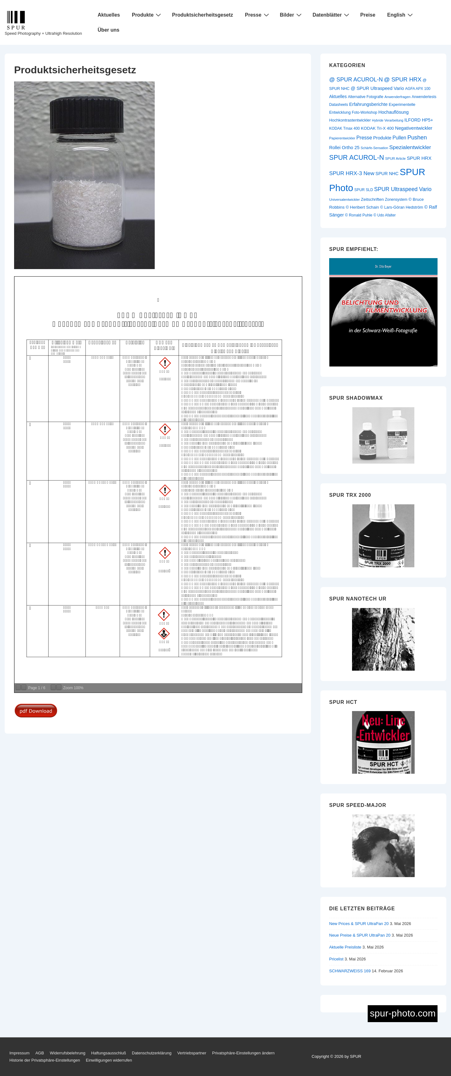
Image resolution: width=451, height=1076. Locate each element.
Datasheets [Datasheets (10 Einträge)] (338, 104)
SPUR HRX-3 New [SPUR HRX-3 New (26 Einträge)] (351, 173)
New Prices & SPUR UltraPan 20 (359, 923)
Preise (367, 15)
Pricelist (336, 959)
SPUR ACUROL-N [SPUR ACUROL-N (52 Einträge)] (356, 157)
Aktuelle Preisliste (345, 947)
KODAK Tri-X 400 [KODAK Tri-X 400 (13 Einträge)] (377, 128)
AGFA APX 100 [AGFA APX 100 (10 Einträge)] (417, 88)
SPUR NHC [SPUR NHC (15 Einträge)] (387, 173)
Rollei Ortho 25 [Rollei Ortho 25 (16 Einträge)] (344, 147)
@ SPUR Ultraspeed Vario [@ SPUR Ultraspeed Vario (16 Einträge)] (377, 88)
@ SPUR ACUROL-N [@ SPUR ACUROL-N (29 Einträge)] (356, 79)
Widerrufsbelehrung (67, 1053)
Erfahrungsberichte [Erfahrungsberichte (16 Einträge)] (368, 104)
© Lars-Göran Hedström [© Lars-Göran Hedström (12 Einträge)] (401, 207)
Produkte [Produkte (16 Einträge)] (382, 137)
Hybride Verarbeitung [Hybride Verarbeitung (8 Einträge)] (387, 120)
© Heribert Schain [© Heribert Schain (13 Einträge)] (362, 207)
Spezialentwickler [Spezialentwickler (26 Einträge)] (410, 147)
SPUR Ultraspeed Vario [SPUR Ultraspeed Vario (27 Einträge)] (402, 189)
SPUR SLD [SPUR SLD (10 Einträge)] (363, 190)
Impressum (19, 1053)
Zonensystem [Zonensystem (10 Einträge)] (396, 199)
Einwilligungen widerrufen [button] (109, 1060)
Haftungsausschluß (108, 1053)
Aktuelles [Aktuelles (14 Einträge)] (338, 96)
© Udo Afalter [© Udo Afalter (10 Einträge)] (384, 215)
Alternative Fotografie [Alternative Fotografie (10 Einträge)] (365, 97)
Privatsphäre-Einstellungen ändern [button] (243, 1053)
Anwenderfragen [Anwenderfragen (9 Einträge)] (398, 97)
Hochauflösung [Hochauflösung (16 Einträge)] (393, 112)
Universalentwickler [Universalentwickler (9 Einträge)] (344, 199)
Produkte (147, 14)
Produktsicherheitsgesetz (202, 15)
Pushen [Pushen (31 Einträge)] (417, 137)
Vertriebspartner (191, 1053)
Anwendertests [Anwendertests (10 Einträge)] (424, 97)
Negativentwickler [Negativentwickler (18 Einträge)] (413, 128)
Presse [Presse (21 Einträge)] (364, 137)
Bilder (291, 14)
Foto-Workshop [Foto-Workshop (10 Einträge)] (364, 112)
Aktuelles (109, 15)
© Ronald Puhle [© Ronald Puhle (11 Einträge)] (358, 215)
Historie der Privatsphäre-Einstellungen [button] (44, 1060)
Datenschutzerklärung (151, 1053)
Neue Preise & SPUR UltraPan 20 (360, 935)
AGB (39, 1053)
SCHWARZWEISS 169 (350, 971)
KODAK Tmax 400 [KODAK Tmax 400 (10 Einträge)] (344, 128)
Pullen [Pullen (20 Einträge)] (399, 137)
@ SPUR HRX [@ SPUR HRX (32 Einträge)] (403, 79)
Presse (258, 14)
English (400, 14)
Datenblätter (332, 14)
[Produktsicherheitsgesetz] (84, 267)
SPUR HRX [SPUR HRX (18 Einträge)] (419, 158)
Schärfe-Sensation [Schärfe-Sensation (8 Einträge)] (374, 148)
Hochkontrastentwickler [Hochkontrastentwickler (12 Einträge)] (350, 120)
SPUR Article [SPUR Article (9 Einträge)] (395, 158)
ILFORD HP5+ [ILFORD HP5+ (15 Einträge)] (418, 119)
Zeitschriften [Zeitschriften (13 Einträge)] (372, 199)
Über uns (108, 30)
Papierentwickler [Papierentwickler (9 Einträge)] (342, 138)
